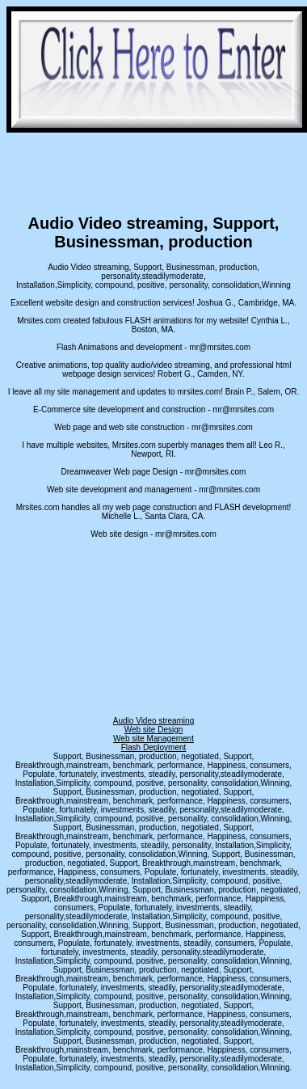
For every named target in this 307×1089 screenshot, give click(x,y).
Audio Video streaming (153, 720)
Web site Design (153, 729)
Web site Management (153, 738)
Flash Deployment (154, 747)
